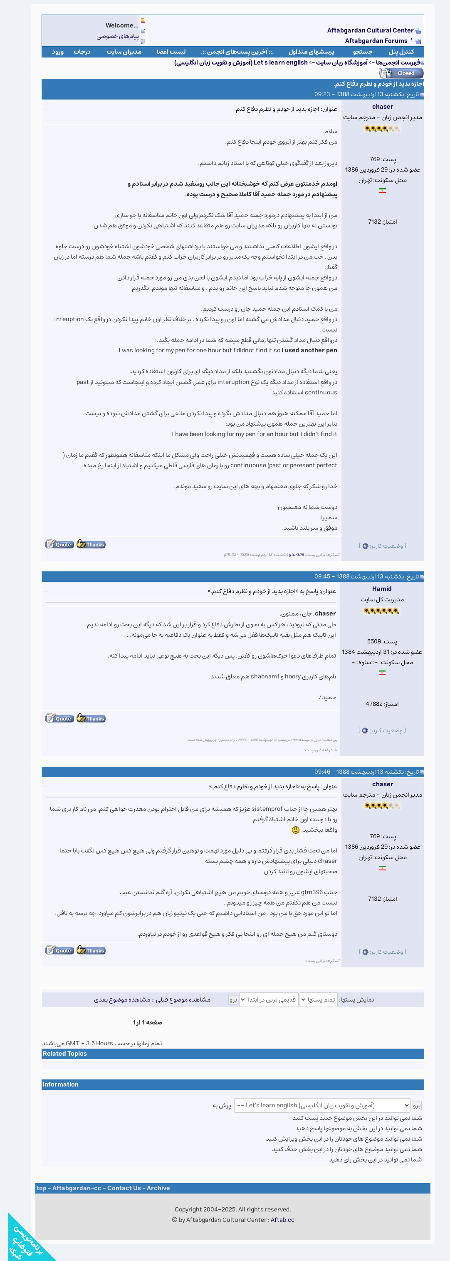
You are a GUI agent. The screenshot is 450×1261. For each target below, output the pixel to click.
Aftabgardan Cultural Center (363, 30)
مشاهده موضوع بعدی (114, 999)
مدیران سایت (116, 51)
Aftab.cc (275, 1220)
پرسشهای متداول (303, 51)
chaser (375, 106)
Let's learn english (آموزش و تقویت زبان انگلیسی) (233, 62)
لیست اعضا (163, 51)
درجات (74, 51)
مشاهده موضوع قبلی (175, 999)
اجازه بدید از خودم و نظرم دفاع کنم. (371, 84)
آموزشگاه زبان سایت (334, 62)
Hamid (374, 589)
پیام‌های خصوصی (110, 36)
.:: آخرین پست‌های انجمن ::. (229, 51)
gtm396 (288, 554)
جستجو (355, 51)
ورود (50, 51)
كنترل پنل (393, 51)
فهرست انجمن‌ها (390, 62)
